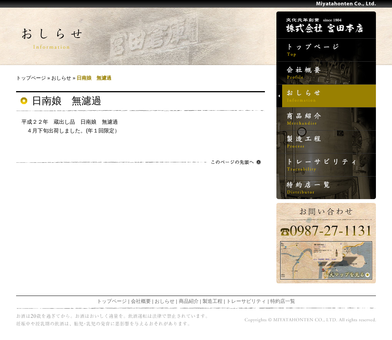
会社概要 (326, 72)
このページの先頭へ (236, 162)
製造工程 (326, 141)
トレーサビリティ (326, 164)
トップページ (326, 49)
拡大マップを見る (326, 260)
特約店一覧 (326, 187)
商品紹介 (326, 118)
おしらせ (326, 95)
